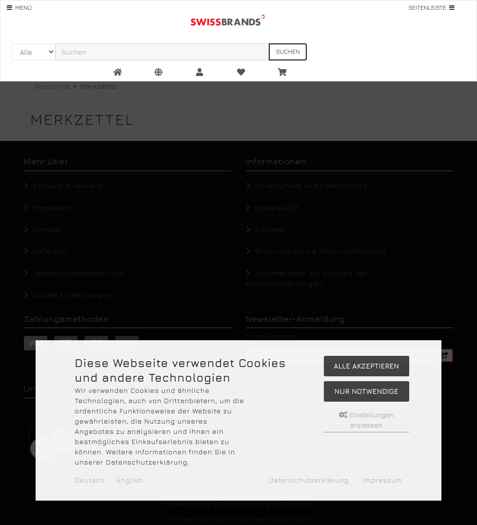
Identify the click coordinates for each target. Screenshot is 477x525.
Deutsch (89, 480)
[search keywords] (162, 51)
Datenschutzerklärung (309, 480)
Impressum (382, 480)
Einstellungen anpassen (366, 419)
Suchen (287, 51)
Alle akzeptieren (366, 366)
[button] (158, 72)
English (130, 480)
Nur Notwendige (366, 391)
